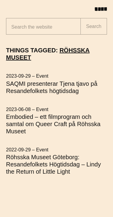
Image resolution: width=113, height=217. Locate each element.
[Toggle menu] (103, 9)
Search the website (31, 26)
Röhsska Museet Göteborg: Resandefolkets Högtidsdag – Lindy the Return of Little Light (53, 164)
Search (94, 26)
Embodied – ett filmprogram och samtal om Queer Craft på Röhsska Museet (53, 124)
